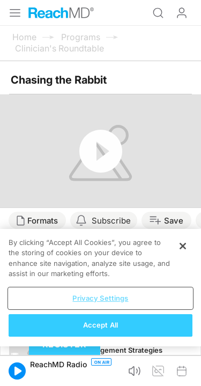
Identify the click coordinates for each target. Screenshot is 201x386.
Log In (181, 12)
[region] (100, 287)
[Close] (183, 246)
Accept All (100, 325)
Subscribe (111, 221)
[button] (17, 371)
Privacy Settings (100, 298)
